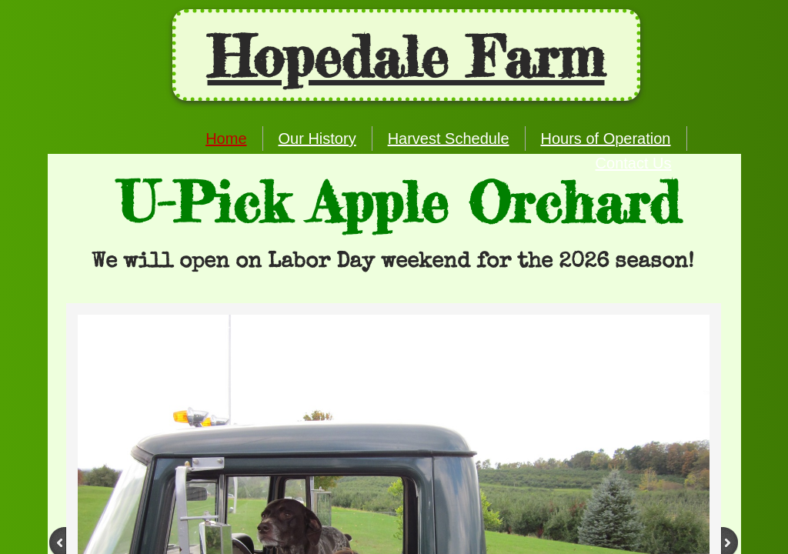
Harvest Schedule (448, 138)
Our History (317, 138)
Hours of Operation (606, 138)
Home (225, 138)
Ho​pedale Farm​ (406, 57)
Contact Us (634, 163)
